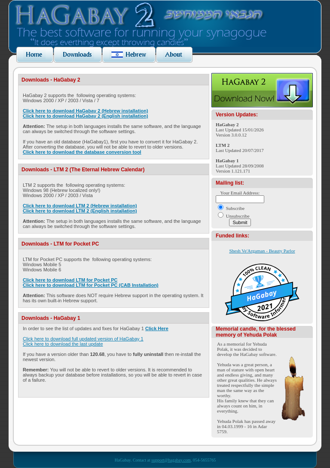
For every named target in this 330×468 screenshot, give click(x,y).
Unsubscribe (238, 216)
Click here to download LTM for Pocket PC (70, 280)
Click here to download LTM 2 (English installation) (80, 210)
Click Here (156, 328)
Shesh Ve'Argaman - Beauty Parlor (262, 250)
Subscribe (235, 208)
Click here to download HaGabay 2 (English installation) (85, 116)
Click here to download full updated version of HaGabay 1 (83, 338)
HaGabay (262, 295)
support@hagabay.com (171, 460)
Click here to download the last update (63, 343)
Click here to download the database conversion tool (82, 152)
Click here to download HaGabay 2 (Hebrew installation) (85, 110)
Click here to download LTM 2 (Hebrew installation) (80, 205)
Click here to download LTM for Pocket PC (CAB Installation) (91, 285)
